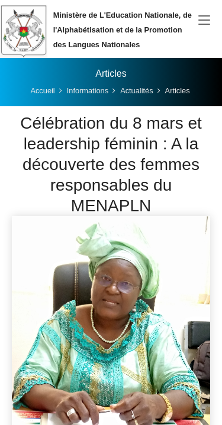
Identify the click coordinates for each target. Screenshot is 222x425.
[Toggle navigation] (204, 20)
